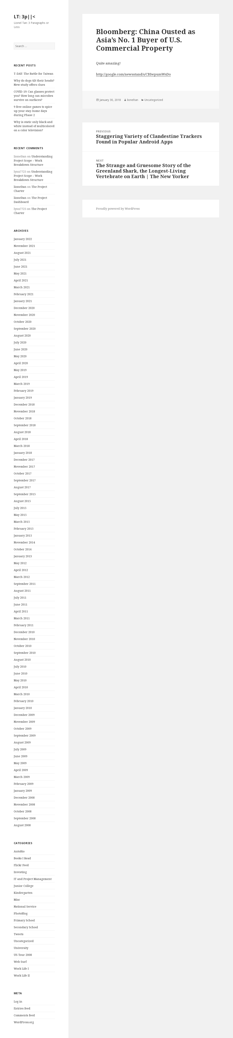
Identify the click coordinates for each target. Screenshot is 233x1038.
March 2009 (22, 777)
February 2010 (23, 701)
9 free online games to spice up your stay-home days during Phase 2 (33, 111)
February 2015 (23, 528)
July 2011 (20, 597)
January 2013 (23, 556)
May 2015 (20, 515)
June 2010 (20, 673)
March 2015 (22, 522)
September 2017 (25, 480)
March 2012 (22, 577)
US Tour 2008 (23, 955)
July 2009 (20, 749)
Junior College (23, 886)
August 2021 (22, 253)
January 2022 (23, 239)
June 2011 (20, 604)
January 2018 (23, 453)
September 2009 (25, 735)
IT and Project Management (33, 879)
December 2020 (24, 308)
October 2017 (22, 473)
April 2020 (21, 363)
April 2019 (21, 377)
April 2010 (21, 687)
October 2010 (22, 646)
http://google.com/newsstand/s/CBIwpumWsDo (133, 74)
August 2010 (22, 659)
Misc (17, 899)
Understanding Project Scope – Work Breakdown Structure (33, 160)
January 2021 (23, 301)
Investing (20, 872)
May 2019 (20, 370)
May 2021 (20, 273)
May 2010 (20, 680)
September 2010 (25, 653)
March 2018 (22, 446)
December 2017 (24, 459)
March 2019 (22, 384)
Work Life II (22, 975)
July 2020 (20, 342)
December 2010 (24, 632)
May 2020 (20, 356)
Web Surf (20, 962)
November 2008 (24, 804)
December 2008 (24, 797)
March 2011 (22, 618)
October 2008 (22, 811)
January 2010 (23, 708)
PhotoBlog (21, 913)
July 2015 (20, 508)
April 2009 (21, 770)
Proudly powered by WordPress (118, 208)
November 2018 (24, 411)
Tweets (18, 934)
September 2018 (25, 425)
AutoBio (19, 851)
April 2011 (21, 611)
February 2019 (23, 391)
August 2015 (22, 501)
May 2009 (20, 763)
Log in (18, 1001)
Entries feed (22, 1008)
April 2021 (21, 280)
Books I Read (22, 858)
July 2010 (20, 666)
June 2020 (20, 349)
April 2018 (21, 439)
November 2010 (24, 639)
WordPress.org (24, 1022)
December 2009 (24, 715)
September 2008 (25, 818)
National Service (25, 906)
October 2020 (22, 322)
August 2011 (22, 590)
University (21, 948)
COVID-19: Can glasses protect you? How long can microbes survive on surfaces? (34, 96)
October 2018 (22, 418)
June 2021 (20, 266)
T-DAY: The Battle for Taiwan (33, 73)
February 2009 (23, 784)
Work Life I (21, 968)
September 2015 (25, 494)
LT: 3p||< (24, 16)
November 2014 (24, 542)
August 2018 (22, 432)
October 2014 (22, 549)
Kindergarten (23, 893)
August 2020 (22, 335)
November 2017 (24, 466)
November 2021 (24, 246)
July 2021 (20, 259)
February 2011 (23, 625)
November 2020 (24, 315)
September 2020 (25, 328)
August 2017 (22, 487)
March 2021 (22, 287)
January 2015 (23, 535)
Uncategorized (24, 941)
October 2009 (22, 728)
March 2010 (22, 694)
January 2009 (23, 790)
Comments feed (24, 1015)
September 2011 (25, 584)
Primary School (24, 920)
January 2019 (23, 397)
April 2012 (21, 570)
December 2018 (24, 404)
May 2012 (20, 563)
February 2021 (23, 294)
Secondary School (26, 927)
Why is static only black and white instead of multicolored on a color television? (34, 126)
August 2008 (22, 825)
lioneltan (20, 187)
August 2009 (22, 742)
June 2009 (20, 756)
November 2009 (24, 722)
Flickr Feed (21, 865)
